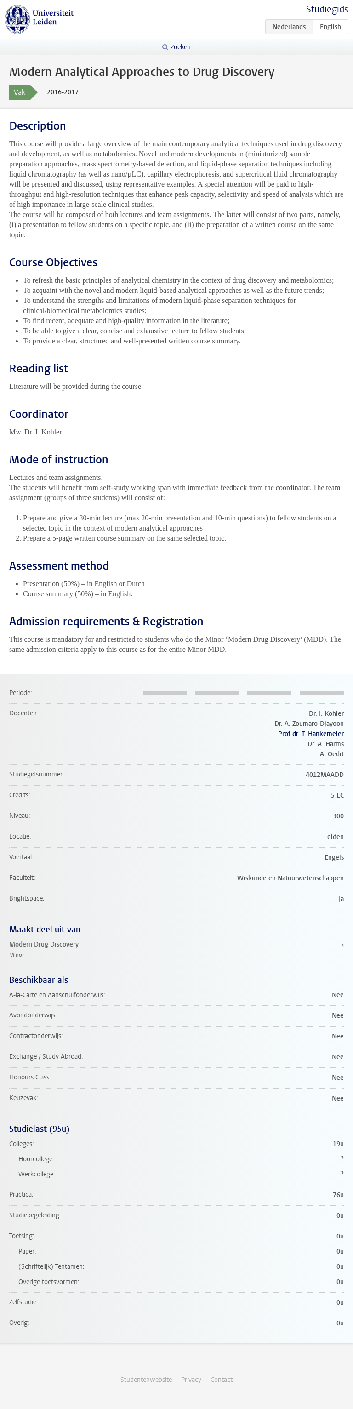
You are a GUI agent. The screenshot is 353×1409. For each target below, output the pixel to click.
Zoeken (181, 47)
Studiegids (327, 9)
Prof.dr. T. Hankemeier (311, 734)
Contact (222, 1379)
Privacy (191, 1379)
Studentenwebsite (146, 1379)
